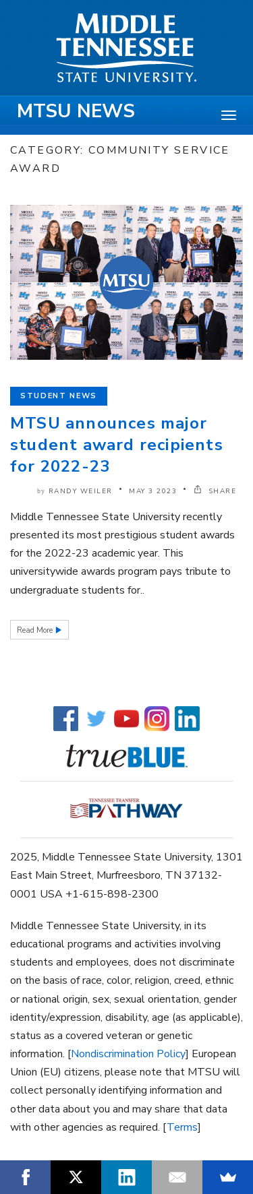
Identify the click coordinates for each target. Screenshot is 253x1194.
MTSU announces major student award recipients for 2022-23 (116, 444)
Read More (36, 630)
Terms (182, 1127)
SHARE (215, 491)
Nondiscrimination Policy (128, 1053)
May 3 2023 (153, 491)
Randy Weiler (81, 491)
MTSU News (76, 111)
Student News (58, 396)
